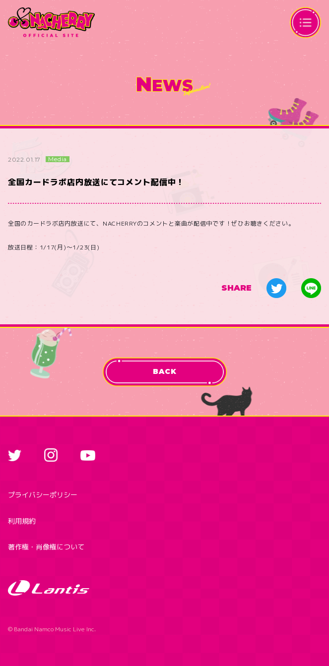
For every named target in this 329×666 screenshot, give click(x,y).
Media (57, 159)
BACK (164, 371)
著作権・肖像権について (46, 546)
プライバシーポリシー (42, 494)
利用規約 (22, 521)
